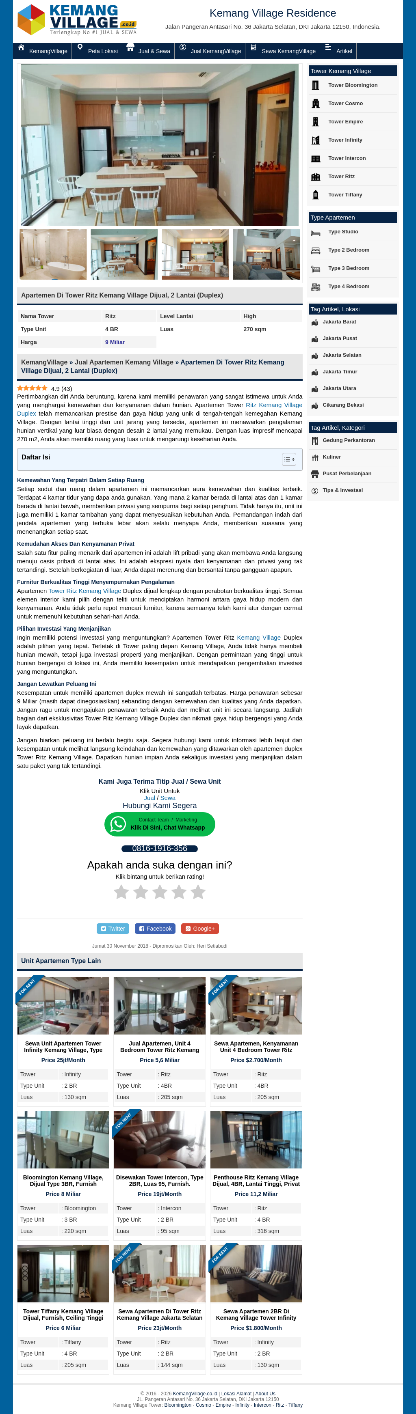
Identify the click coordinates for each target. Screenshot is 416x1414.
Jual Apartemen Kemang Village (124, 362)
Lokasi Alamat (236, 1394)
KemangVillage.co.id (195, 1394)
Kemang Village (259, 637)
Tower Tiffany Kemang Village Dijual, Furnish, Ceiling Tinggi (63, 1314)
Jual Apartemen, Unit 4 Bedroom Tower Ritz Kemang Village (159, 1050)
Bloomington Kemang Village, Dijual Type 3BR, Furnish (63, 1180)
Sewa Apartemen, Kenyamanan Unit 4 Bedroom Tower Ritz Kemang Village (256, 1050)
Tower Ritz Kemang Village (84, 590)
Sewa (168, 797)
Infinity (242, 1405)
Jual (149, 797)
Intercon (262, 1405)
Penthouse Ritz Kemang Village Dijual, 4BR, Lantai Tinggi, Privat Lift (256, 1184)
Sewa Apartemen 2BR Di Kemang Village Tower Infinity (256, 1314)
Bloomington (178, 1405)
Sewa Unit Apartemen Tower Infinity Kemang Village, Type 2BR (63, 1050)
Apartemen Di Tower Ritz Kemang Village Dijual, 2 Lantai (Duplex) (122, 295)
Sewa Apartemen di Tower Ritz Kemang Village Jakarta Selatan (160, 1314)
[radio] (121, 893)
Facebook (155, 928)
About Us (265, 1394)
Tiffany (295, 1405)
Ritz (280, 1405)
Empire (223, 1405)
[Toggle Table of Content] (285, 459)
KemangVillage (44, 362)
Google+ (200, 928)
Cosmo (203, 1405)
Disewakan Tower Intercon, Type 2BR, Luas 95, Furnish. (160, 1180)
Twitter (113, 928)
